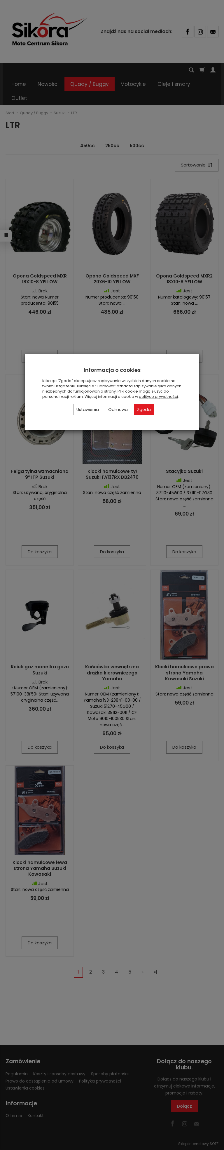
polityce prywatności (158, 396)
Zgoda (144, 409)
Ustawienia (87, 409)
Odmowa (118, 409)
